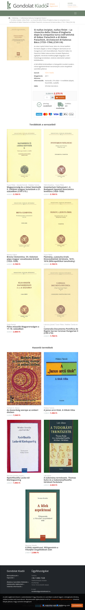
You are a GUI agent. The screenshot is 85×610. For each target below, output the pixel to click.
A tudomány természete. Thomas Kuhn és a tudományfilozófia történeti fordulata (61, 479)
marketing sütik (64, 605)
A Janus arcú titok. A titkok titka (61, 409)
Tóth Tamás (49, 73)
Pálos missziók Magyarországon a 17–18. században (24, 326)
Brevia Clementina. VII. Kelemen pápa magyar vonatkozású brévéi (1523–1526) (24, 258)
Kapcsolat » (10, 578)
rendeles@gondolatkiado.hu (40, 591)
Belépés (52, 4)
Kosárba (60, 97)
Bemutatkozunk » (13, 576)
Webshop (15, 18)
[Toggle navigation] (75, 13)
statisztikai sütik (50, 605)
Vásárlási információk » (14, 586)
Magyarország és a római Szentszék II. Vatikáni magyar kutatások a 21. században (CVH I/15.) (24, 188)
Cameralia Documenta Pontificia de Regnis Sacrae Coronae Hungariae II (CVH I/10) (61, 329)
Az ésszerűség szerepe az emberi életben (24, 410)
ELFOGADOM (77, 605)
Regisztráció (54, 6)
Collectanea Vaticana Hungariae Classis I (33, 18)
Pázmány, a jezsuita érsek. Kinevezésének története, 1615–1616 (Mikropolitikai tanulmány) (61, 258)
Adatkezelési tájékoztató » (15, 584)
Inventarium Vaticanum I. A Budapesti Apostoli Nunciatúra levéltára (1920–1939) (61, 188)
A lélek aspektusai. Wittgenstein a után (42, 547)
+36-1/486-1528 (38, 578)
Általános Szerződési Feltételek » (18, 582)
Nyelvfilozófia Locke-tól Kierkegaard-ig (24, 478)
